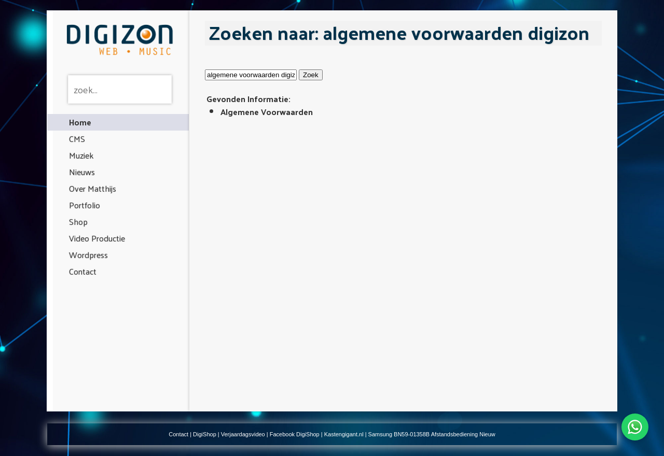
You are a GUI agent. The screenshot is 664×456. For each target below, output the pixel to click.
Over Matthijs (92, 188)
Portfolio (84, 204)
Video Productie (97, 238)
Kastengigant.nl (344, 434)
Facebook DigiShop (295, 434)
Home (80, 122)
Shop (78, 221)
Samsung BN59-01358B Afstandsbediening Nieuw (431, 434)
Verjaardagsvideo (243, 434)
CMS (77, 138)
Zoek (311, 75)
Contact (82, 271)
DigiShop (204, 434)
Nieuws (82, 171)
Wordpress (88, 254)
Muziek (81, 155)
